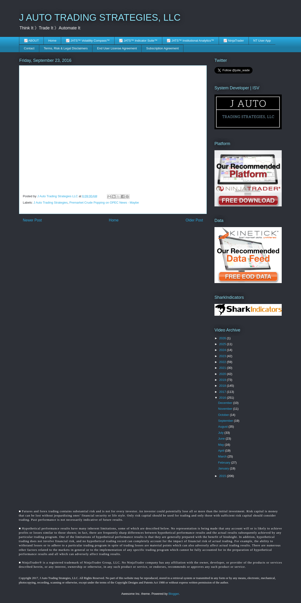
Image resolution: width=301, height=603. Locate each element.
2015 (223, 476)
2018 (223, 385)
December (225, 403)
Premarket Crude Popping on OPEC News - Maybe (104, 202)
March (223, 456)
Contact (29, 48)
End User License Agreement (117, 48)
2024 (223, 350)
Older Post (194, 220)
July (221, 432)
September (226, 420)
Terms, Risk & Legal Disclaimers (65, 48)
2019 (223, 380)
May (221, 444)
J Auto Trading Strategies (51, 202)
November (225, 408)
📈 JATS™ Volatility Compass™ (88, 40)
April (221, 450)
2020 (223, 374)
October (224, 415)
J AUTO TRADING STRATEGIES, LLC (100, 17)
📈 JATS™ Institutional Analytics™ (190, 40)
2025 (223, 344)
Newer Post (32, 220)
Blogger (173, 593)
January (224, 468)
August (223, 426)
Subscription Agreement (162, 48)
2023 (223, 356)
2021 (223, 368)
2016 (223, 397)
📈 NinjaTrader (233, 40)
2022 (223, 362)
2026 (223, 338)
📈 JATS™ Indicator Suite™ (138, 40)
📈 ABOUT (31, 40)
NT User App (262, 40)
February (224, 462)
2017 (223, 392)
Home (52, 40)
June (222, 438)
